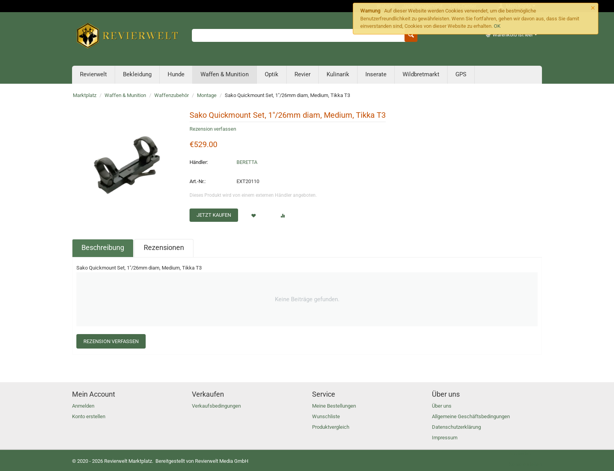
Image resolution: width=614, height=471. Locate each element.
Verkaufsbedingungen (216, 406)
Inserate (375, 74)
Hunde (176, 74)
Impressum (444, 437)
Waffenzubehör (171, 95)
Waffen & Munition (224, 74)
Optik (271, 74)
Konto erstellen (88, 416)
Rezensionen (164, 247)
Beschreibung (102, 247)
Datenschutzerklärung (456, 427)
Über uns (441, 406)
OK (497, 26)
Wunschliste (326, 416)
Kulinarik (338, 74)
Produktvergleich (330, 427)
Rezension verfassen (213, 129)
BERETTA (247, 162)
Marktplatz (84, 95)
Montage (207, 95)
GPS (460, 74)
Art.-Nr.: (198, 181)
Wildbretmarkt (421, 74)
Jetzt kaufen (214, 215)
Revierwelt (93, 74)
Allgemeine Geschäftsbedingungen (471, 416)
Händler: (199, 162)
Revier (302, 74)
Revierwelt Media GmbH (221, 461)
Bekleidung (137, 74)
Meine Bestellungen (334, 406)
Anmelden (83, 406)
